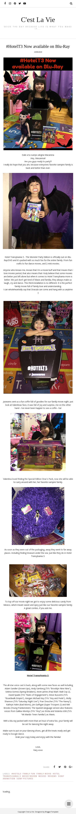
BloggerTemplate (51, 812)
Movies (42, 776)
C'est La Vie (38, 20)
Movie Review (29, 776)
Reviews (52, 776)
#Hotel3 (16, 773)
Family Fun (29, 773)
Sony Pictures (25, 778)
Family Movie (44, 773)
